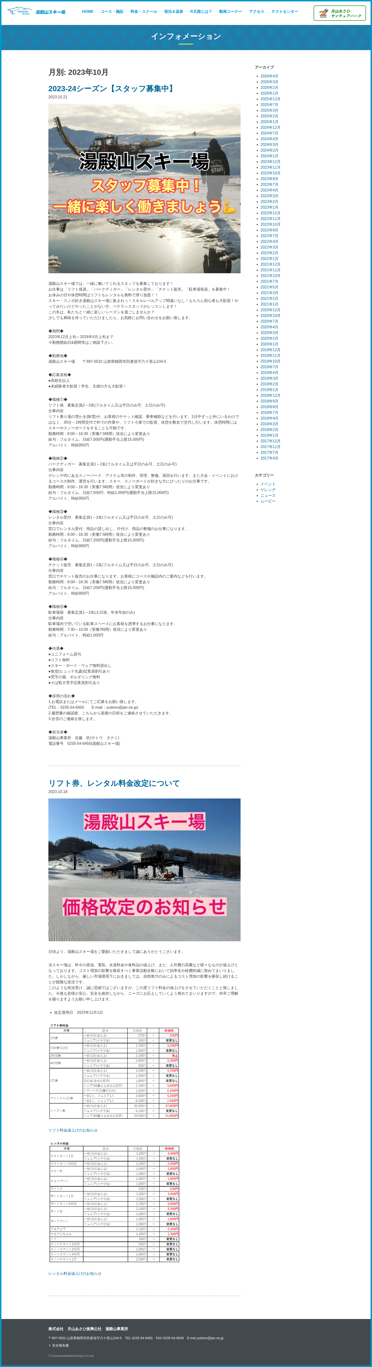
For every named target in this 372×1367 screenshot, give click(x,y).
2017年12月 (270, 441)
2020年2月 (269, 338)
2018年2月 (269, 430)
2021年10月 (270, 276)
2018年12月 (270, 395)
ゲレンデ (268, 490)
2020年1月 (269, 344)
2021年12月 (270, 264)
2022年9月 (269, 230)
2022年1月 (269, 259)
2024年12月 (270, 127)
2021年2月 (269, 298)
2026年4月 (269, 76)
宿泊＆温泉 (173, 12)
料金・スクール (143, 12)
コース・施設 (112, 12)
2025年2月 (269, 116)
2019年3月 (269, 378)
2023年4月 (269, 190)
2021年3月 (269, 293)
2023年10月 (270, 173)
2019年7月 (269, 367)
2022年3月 (269, 247)
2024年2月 (269, 150)
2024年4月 (269, 139)
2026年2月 (269, 88)
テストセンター (284, 12)
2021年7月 (269, 281)
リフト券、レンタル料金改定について (114, 783)
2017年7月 (269, 452)
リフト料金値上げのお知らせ (73, 1130)
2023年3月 (269, 196)
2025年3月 (269, 110)
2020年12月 (270, 310)
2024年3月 (269, 145)
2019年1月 (269, 390)
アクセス (256, 12)
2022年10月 (270, 224)
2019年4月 (269, 373)
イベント (268, 484)
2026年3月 (269, 82)
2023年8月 (269, 179)
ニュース (268, 495)
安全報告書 (60, 1345)
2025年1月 (269, 122)
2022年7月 (269, 236)
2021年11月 (270, 270)
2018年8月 (269, 407)
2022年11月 (270, 219)
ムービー (268, 501)
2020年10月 (270, 316)
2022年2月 (269, 253)
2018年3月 (269, 424)
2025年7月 (269, 105)
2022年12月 (270, 213)
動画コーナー (230, 12)
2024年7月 (269, 133)
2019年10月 (270, 361)
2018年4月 (269, 418)
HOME (87, 12)
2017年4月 (269, 458)
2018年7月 (269, 413)
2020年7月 (269, 321)
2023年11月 (270, 167)
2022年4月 (269, 241)
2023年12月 (270, 162)
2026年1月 (269, 93)
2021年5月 (269, 287)
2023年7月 (269, 184)
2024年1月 (269, 156)
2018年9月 (269, 401)
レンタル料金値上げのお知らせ (75, 1273)
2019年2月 (269, 384)
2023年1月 (269, 207)
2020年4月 (269, 327)
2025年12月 (270, 99)
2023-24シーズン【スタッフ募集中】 (112, 88)
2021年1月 (269, 304)
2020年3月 (269, 333)
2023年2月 (269, 202)
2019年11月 (270, 356)
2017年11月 (270, 447)
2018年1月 (269, 435)
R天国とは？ (201, 12)
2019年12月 (270, 350)
